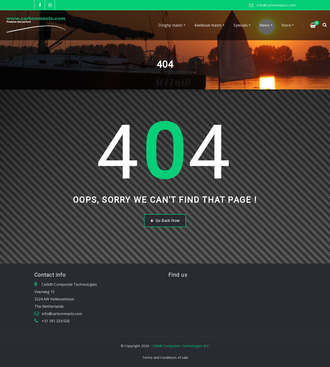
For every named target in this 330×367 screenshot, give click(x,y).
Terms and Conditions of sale (165, 357)
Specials (242, 25)
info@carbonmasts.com (276, 5)
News (266, 25)
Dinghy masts (171, 25)
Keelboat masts (210, 25)
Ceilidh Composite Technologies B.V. (180, 345)
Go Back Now (164, 220)
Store (287, 25)
